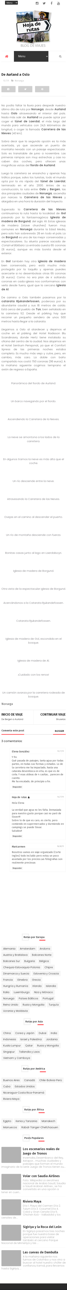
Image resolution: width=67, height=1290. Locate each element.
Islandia (51, 986)
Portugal (48, 998)
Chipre (48, 967)
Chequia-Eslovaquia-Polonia (21, 967)
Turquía (54, 1004)
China (7, 1033)
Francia (8, 979)
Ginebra (22, 979)
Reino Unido (10, 1004)
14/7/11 (60, 797)
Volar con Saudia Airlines (41, 1176)
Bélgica (44, 961)
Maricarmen (18, 846)
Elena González (20, 751)
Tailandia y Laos (29, 1051)
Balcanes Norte (41, 954)
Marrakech (48, 1121)
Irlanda (37, 986)
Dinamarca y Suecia (16, 973)
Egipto (7, 1121)
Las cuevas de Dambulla (40, 1252)
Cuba (6, 1086)
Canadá (29, 1080)
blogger (59, 731)
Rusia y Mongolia (33, 1004)
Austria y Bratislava (15, 954)
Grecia (36, 979)
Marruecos (10, 1127)
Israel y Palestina (31, 1039)
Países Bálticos (28, 998)
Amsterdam (27, 948)
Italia (6, 992)
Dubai (42, 1033)
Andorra (45, 948)
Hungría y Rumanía (15, 986)
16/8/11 (60, 846)
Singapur (9, 1051)
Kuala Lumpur (12, 1045)
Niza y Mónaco (43, 992)
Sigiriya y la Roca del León (42, 1227)
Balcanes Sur (11, 961)
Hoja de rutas (19, 797)
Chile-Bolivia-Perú (50, 1080)
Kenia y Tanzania (26, 1121)
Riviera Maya (11, 1098)
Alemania (9, 948)
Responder (17, 787)
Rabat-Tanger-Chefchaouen (39, 1127)
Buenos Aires (11, 1080)
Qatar (29, 1045)
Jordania (52, 1039)
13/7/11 (60, 751)
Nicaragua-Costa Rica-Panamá (23, 1092)
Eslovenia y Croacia (46, 973)
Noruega (19, 80)
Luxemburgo (22, 992)
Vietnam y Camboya (16, 1058)
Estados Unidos (25, 1086)
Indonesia (9, 1039)
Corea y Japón (24, 1033)
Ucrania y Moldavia (15, 1010)
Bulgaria (29, 961)
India (54, 1033)
